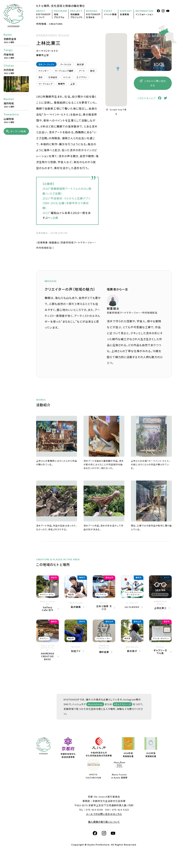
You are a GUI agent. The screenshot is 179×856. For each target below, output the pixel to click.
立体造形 (52, 77)
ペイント (67, 77)
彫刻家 (80, 64)
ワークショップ (45, 83)
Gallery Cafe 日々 (47, 608)
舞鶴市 (61, 83)
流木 (40, 77)
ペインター (43, 70)
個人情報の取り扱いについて (104, 821)
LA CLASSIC (132, 607)
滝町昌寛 (104, 652)
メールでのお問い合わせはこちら (104, 814)
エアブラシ (81, 77)
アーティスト (66, 64)
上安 (72, 83)
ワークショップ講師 (64, 70)
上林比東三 (160, 608)
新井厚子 (132, 651)
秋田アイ (75, 651)
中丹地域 (41, 24)
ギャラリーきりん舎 (160, 652)
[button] (118, 69)
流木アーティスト (46, 64)
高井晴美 (76, 607)
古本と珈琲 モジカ (104, 607)
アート (82, 70)
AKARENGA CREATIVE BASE (47, 656)
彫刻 (92, 70)
